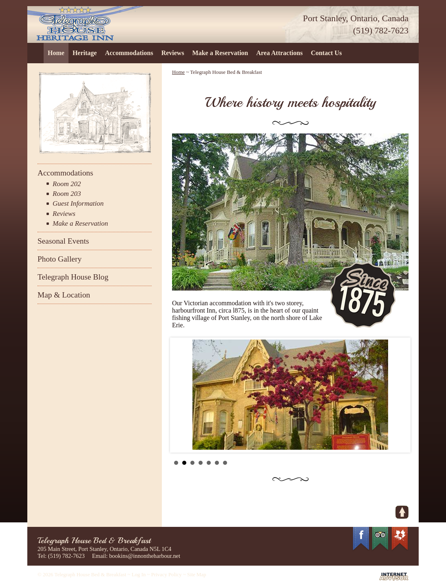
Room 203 (67, 194)
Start (398, 462)
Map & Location (64, 295)
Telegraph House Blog (73, 277)
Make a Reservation (220, 52)
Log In (139, 574)
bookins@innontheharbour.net (144, 556)
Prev (182, 395)
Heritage (85, 52)
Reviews (172, 52)
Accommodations (129, 52)
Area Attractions (279, 52)
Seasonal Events (63, 241)
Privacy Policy (166, 574)
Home (56, 52)
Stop (404, 462)
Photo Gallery (60, 259)
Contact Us (326, 52)
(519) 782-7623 (380, 31)
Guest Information (78, 203)
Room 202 (67, 184)
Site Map (196, 574)
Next (397, 395)
